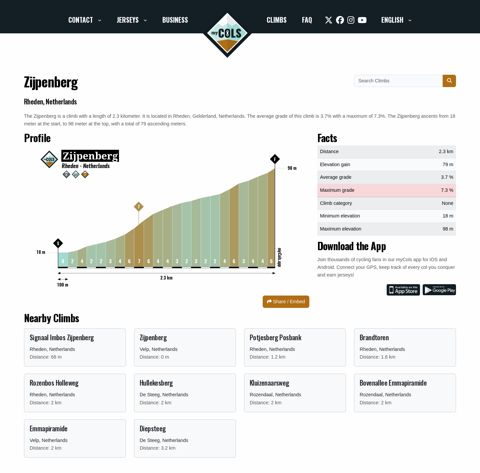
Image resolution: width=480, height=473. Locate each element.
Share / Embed (286, 301)
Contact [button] (81, 20)
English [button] (393, 20)
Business (175, 20)
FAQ (307, 20)
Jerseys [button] (128, 20)
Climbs (277, 20)
